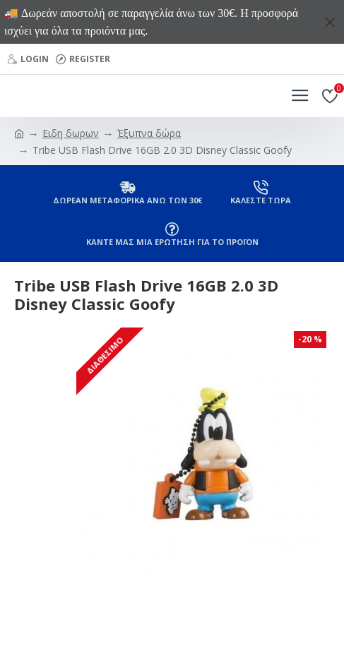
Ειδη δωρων (70, 133)
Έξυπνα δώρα (149, 133)
